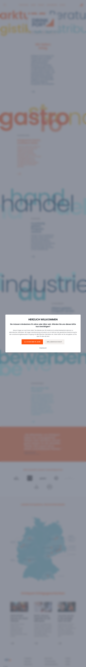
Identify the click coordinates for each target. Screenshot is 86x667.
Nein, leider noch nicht (54, 342)
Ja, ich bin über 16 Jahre (32, 342)
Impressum (43, 348)
